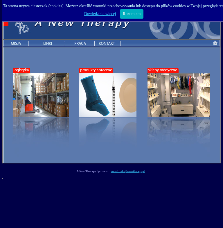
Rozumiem (132, 14)
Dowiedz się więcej (100, 14)
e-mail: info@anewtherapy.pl (128, 171)
